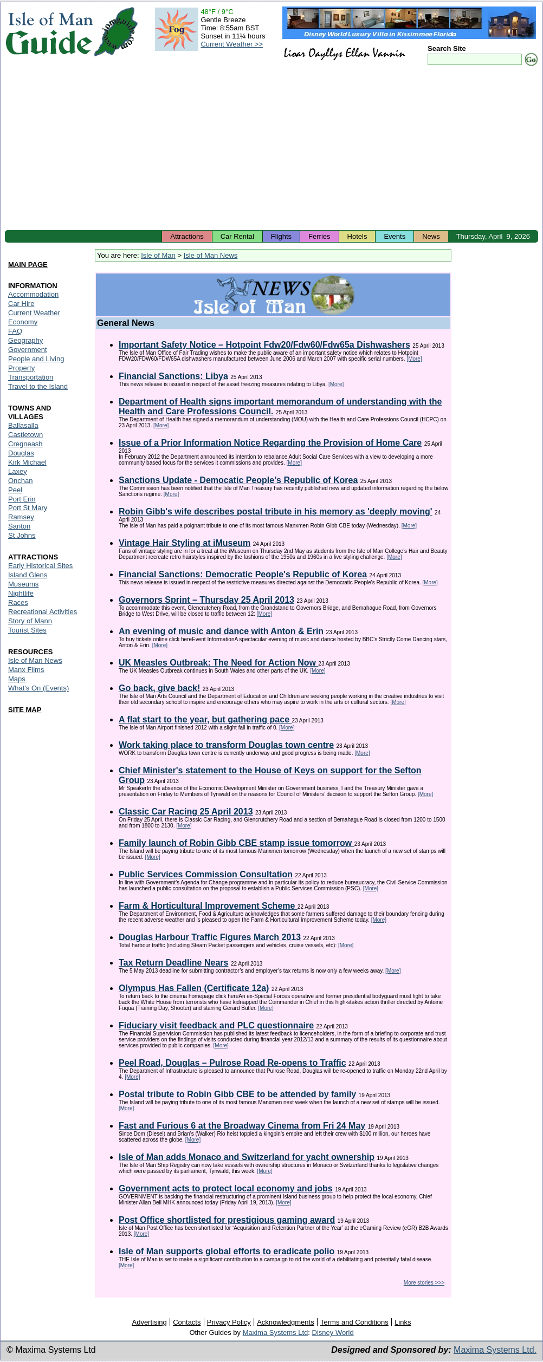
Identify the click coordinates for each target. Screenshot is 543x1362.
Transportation (30, 377)
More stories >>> (424, 1283)
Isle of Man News (211, 255)
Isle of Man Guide (49, 32)
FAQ (15, 331)
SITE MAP (24, 710)
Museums (23, 584)
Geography (25, 340)
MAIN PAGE (28, 264)
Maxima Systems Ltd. (495, 1349)
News (431, 236)
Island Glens (27, 575)
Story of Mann (30, 621)
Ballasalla (23, 425)
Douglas (21, 453)
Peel (15, 490)
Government (27, 350)
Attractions (186, 236)
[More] (414, 359)
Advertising (149, 1322)
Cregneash (25, 444)
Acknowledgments (285, 1322)
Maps (16, 679)
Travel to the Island (38, 386)
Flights (281, 236)
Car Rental (237, 236)
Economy (22, 322)
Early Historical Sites (40, 566)
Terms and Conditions (354, 1322)
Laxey (17, 471)
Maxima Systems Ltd (275, 1332)
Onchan (20, 481)
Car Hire (21, 303)
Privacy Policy (229, 1322)
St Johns (22, 535)
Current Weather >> (232, 44)
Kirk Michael (27, 462)
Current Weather (34, 313)
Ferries (319, 236)
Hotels (357, 236)
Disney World (333, 1332)
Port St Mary (27, 508)
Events (394, 236)
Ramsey (21, 517)
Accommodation (33, 294)
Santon (19, 526)
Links (403, 1322)
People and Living (36, 359)
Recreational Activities (42, 612)
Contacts (187, 1322)
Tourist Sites (27, 630)
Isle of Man (158, 255)
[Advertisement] (271, 149)
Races (18, 602)
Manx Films (26, 670)
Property (21, 368)
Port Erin (22, 499)
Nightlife (21, 593)
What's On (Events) (38, 688)
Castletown (25, 435)
